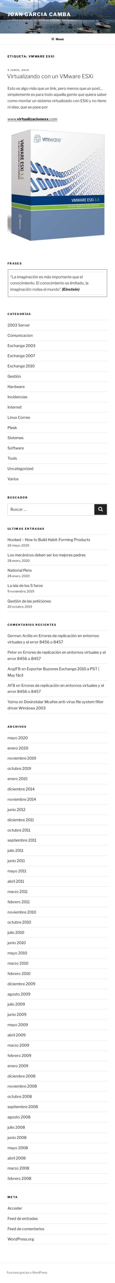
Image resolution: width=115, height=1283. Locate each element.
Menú (57, 39)
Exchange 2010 (21, 366)
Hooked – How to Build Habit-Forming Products (49, 539)
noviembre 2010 (22, 912)
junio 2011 (16, 861)
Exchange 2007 (21, 356)
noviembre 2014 (22, 799)
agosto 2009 (19, 994)
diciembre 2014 (21, 789)
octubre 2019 (19, 768)
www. (12, 119)
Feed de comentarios (26, 1229)
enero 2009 (18, 1066)
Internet (15, 407)
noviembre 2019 (22, 758)
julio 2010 (16, 932)
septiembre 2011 (22, 840)
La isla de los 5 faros (25, 585)
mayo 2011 (17, 871)
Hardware (16, 386)
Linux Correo (19, 417)
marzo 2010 (18, 963)
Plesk (12, 427)
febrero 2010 (19, 973)
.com (53, 119)
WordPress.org (21, 1239)
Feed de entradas (23, 1218)
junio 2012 (16, 809)
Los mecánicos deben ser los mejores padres (47, 555)
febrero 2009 (19, 1055)
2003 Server (19, 325)
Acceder (15, 1208)
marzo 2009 (18, 1045)
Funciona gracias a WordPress (27, 1272)
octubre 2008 (20, 1096)
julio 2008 (16, 1127)
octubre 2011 (19, 830)
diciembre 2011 (21, 820)
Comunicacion (20, 335)
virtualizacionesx (33, 119)
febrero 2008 (19, 1178)
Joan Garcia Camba (39, 14)
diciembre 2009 (21, 984)
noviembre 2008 (22, 1086)
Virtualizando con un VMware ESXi (50, 76)
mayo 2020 (18, 738)
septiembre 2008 (23, 1107)
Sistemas (16, 438)
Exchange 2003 (21, 346)
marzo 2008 (18, 1168)
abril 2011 (16, 881)
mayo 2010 (17, 953)
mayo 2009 (18, 1025)
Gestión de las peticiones (29, 601)
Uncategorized (20, 468)
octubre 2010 (19, 922)
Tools (12, 458)
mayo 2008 (18, 1148)
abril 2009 (17, 1035)
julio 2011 (15, 850)
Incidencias (17, 397)
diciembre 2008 (21, 1076)
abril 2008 (17, 1158)
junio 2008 (17, 1137)
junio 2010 (17, 943)
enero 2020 (18, 748)
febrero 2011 (19, 902)
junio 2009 (17, 1014)
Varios (13, 479)
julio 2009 (16, 1004)
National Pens (20, 570)
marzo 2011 (18, 891)
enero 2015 (18, 779)
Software (16, 448)
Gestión (14, 376)
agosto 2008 (19, 1117)
